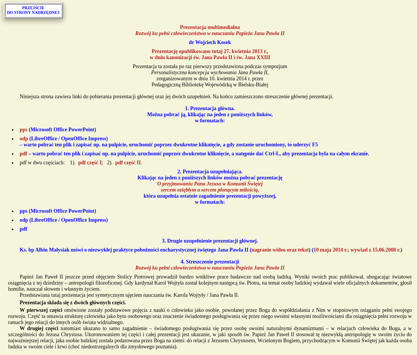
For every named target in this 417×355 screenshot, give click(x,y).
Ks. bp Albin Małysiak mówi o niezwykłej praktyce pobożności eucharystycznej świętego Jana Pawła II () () (211, 250)
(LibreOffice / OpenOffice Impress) (64, 220)
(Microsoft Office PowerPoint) (58, 129)
